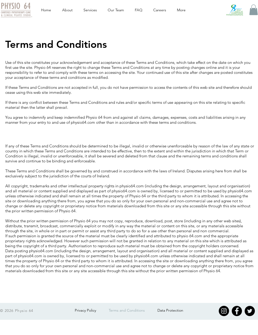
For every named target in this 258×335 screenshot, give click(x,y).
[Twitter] (250, 311)
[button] (253, 9)
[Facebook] (237, 311)
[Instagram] (224, 311)
